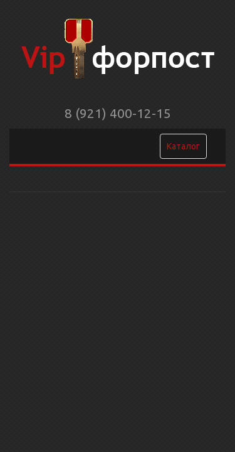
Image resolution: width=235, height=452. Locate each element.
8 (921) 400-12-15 (118, 113)
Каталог (183, 146)
